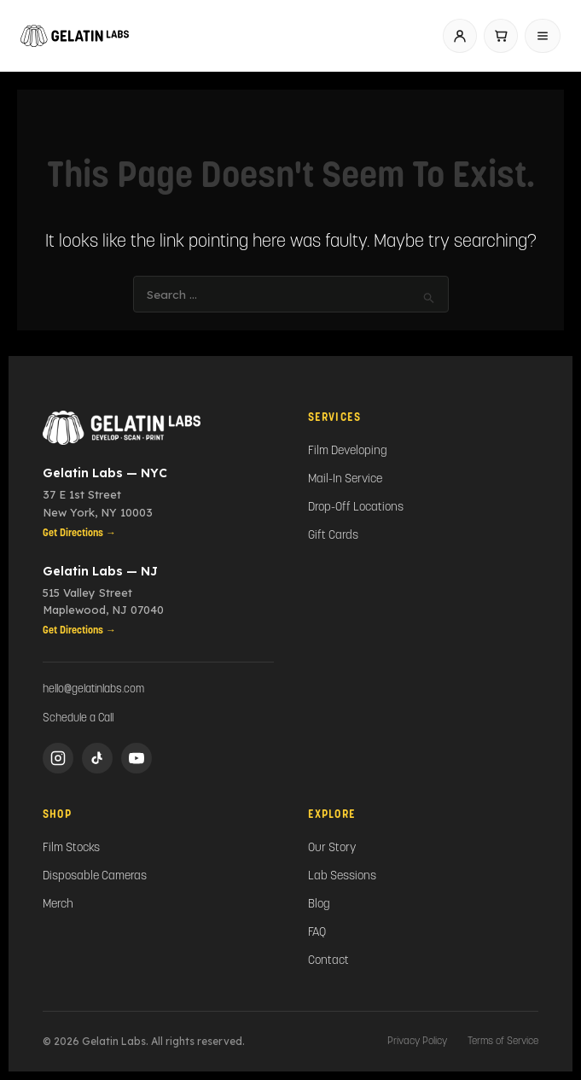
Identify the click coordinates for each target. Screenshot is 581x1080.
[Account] (460, 36)
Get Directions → (79, 533)
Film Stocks (71, 848)
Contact (328, 960)
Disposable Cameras (95, 876)
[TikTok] (97, 758)
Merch (58, 904)
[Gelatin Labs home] (74, 36)
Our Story (332, 848)
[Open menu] (543, 36)
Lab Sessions (342, 876)
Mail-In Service (345, 479)
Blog (319, 904)
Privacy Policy (417, 1041)
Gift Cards (333, 535)
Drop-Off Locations (356, 507)
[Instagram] (58, 758)
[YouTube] (136, 758)
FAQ (317, 932)
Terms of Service (503, 1041)
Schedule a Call (78, 718)
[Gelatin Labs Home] (158, 428)
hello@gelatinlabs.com (93, 689)
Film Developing (347, 451)
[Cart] (501, 36)
